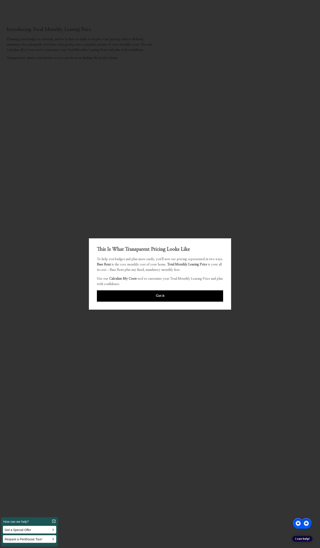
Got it (160, 296)
